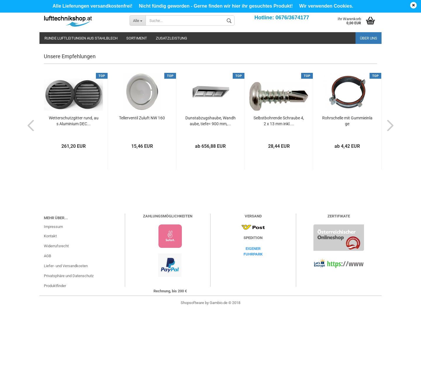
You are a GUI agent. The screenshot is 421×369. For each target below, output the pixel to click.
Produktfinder (55, 344)
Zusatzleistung (171, 38)
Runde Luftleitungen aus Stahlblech (81, 38)
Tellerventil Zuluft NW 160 (142, 176)
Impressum (53, 285)
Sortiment (136, 38)
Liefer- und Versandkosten (66, 324)
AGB (47, 314)
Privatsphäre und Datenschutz (69, 334)
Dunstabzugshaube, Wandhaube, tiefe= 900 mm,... (210, 179)
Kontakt (50, 294)
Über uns (368, 38)
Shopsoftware (192, 361)
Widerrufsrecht (56, 304)
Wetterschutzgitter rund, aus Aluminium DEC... (74, 179)
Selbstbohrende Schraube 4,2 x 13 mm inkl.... (278, 179)
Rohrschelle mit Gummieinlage (347, 179)
